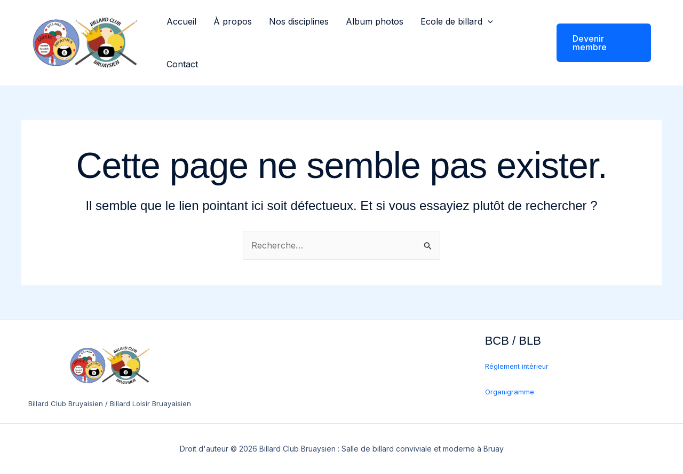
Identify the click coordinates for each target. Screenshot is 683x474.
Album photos (374, 21)
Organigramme (509, 392)
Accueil (181, 21)
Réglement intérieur (517, 366)
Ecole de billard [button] (456, 21)
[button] (487, 21)
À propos (232, 21)
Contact (182, 64)
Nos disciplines (299, 21)
